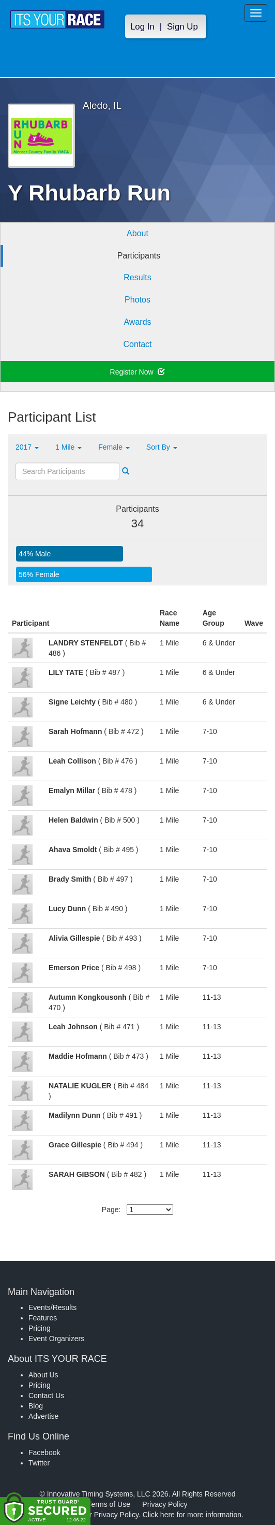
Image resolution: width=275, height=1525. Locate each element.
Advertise (43, 1416)
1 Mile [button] (68, 447)
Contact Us (46, 1395)
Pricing (39, 1328)
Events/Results (52, 1307)
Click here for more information (192, 1514)
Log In (142, 27)
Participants (139, 255)
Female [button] (114, 447)
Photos (137, 299)
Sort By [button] (161, 447)
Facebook (44, 1452)
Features (42, 1318)
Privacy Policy (164, 1504)
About (137, 233)
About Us (43, 1375)
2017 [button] (27, 447)
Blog (35, 1406)
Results (137, 277)
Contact (137, 344)
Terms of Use (109, 1504)
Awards (137, 322)
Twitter (39, 1463)
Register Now (137, 372)
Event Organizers (56, 1338)
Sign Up (182, 27)
